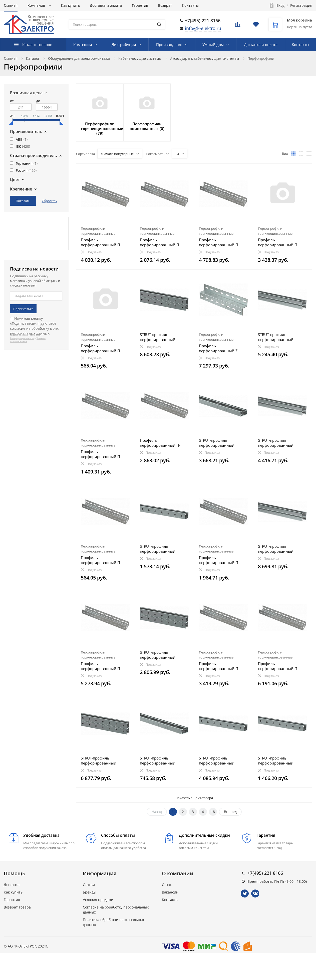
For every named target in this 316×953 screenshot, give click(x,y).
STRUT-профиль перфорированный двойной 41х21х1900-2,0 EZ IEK (281, 337)
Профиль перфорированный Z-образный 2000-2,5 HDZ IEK (221, 348)
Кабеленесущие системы (140, 58)
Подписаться (23, 308)
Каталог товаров (37, 44)
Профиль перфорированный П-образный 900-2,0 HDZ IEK (223, 560)
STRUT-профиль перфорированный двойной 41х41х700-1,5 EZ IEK (164, 655)
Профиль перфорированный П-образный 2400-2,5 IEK (160, 443)
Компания (37, 5)
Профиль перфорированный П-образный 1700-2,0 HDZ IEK (221, 666)
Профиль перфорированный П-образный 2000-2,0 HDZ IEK (103, 242)
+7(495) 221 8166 (202, 21)
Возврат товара (17, 907)
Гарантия (140, 5)
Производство (169, 44)
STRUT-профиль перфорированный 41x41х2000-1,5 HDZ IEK (221, 761)
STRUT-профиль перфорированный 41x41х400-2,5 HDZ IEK (278, 761)
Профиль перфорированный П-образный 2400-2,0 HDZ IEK (221, 242)
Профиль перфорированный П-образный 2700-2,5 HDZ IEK (280, 666)
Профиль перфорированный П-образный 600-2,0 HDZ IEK (105, 454)
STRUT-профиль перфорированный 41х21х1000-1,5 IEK (157, 761)
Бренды (89, 892)
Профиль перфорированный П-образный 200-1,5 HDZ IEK (105, 560)
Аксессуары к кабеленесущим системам (204, 58)
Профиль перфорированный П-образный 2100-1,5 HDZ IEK (280, 242)
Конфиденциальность (22, 338)
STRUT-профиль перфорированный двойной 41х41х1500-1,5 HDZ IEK (104, 761)
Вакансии (170, 892)
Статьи (89, 884)
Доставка (12, 884)
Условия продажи (98, 899)
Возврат (165, 5)
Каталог (33, 58)
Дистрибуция (124, 44)
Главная (11, 5)
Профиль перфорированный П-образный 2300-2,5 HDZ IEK (103, 666)
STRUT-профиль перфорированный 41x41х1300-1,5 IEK (157, 549)
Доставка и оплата (106, 5)
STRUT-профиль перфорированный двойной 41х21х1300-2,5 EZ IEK (281, 443)
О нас (167, 884)
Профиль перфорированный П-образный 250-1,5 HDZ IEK (105, 348)
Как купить (70, 5)
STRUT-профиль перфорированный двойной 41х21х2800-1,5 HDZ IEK (281, 549)
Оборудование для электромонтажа (79, 58)
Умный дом (213, 44)
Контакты (190, 5)
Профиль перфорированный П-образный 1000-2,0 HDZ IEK (162, 242)
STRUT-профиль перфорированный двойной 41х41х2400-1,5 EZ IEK (163, 337)
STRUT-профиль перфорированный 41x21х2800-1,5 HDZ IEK (221, 443)
